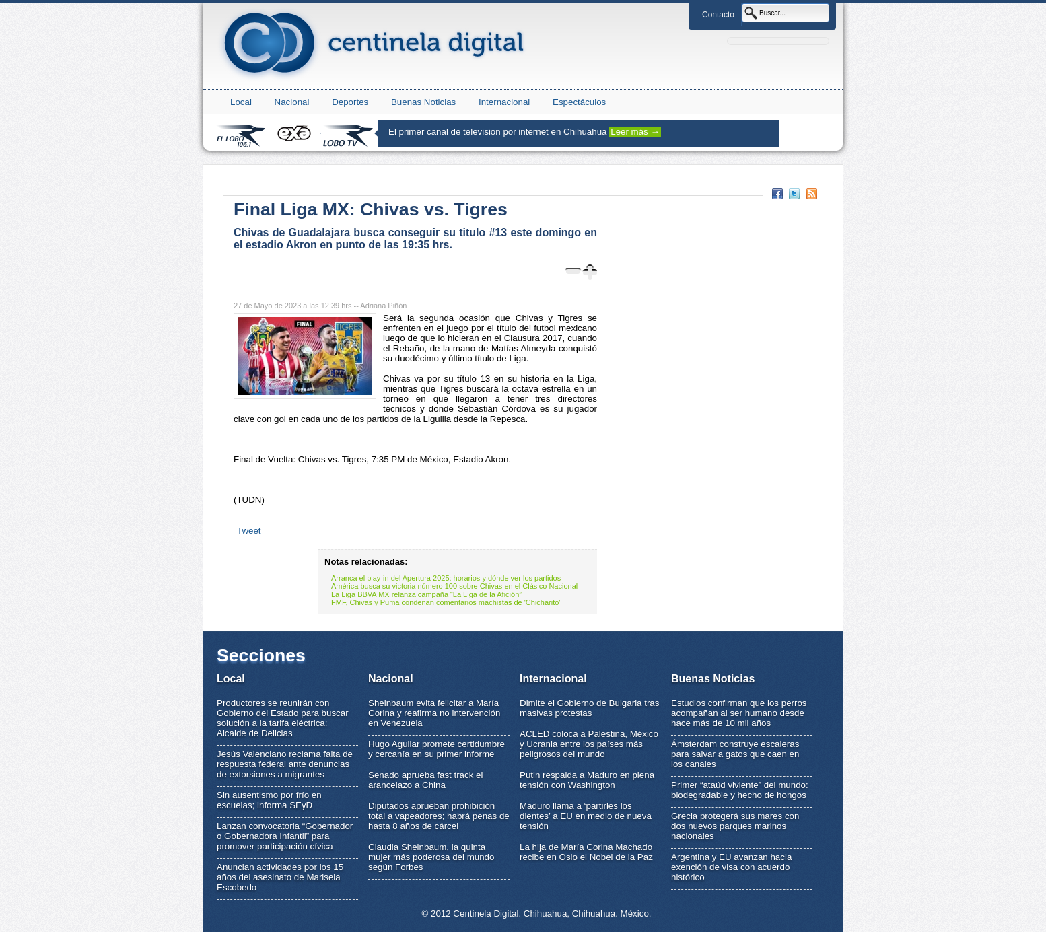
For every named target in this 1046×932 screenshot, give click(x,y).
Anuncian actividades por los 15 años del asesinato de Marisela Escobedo (280, 877)
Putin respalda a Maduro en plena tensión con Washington (587, 780)
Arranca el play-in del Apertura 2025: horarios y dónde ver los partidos (446, 578)
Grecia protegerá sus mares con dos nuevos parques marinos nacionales (735, 826)
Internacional (504, 102)
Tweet (249, 531)
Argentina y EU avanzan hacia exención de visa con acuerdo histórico (731, 867)
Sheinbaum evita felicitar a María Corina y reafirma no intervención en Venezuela (434, 713)
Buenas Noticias (423, 102)
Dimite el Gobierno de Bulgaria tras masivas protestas (589, 708)
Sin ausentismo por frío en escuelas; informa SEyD (269, 800)
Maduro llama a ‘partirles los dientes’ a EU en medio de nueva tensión (586, 816)
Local (241, 102)
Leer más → (635, 132)
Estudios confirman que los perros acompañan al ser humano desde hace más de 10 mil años (739, 713)
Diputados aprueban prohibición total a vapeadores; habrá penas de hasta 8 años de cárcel (439, 816)
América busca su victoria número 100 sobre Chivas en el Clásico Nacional (454, 586)
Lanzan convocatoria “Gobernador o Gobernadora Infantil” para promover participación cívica (285, 836)
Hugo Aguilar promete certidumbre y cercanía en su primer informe (436, 749)
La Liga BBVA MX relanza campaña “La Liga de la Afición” (426, 594)
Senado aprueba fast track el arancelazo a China (425, 780)
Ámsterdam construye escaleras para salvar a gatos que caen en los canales (735, 754)
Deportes (350, 102)
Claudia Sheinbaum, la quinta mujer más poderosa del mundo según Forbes (431, 857)
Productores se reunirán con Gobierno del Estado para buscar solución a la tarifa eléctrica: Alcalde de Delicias (283, 718)
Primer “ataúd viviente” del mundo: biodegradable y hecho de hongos (739, 790)
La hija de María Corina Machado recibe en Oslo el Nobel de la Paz (586, 852)
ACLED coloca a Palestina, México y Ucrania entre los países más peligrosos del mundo (589, 744)
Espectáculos (579, 102)
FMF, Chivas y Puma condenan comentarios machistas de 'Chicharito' (445, 602)
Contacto (718, 15)
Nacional (292, 102)
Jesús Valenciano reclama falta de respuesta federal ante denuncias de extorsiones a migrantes (285, 764)
